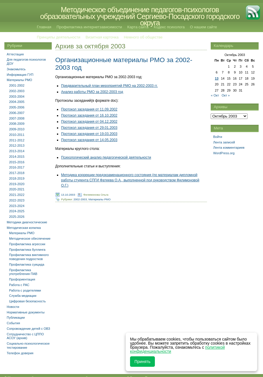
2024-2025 (17, 211)
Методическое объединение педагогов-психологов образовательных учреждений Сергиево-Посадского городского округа (140, 16)
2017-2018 (17, 173)
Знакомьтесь (16, 69)
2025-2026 (17, 216)
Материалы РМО (100, 199)
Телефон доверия (20, 353)
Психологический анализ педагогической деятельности (106, 157)
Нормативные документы (25, 312)
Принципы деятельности (58, 37)
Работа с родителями (25, 290)
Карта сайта (137, 27)
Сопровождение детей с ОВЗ (28, 328)
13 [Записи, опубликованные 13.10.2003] (216, 78)
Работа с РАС (19, 285)
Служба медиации (22, 295)
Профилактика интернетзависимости (89, 27)
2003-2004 (17, 96)
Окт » (226, 95)
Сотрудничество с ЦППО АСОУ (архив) (25, 336)
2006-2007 (17, 113)
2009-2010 (17, 129)
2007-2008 (17, 118)
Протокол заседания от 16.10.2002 (89, 115)
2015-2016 (17, 162)
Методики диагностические (27, 222)
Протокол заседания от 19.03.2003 (89, 134)
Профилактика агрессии (27, 244)
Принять (142, 361)
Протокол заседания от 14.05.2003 (89, 140)
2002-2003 (80, 199)
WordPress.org (223, 153)
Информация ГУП (20, 74)
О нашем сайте (203, 27)
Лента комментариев (228, 147)
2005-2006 (17, 107)
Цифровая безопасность (27, 301)
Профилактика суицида (26, 264)
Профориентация (22, 279)
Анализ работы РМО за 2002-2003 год (92, 92)
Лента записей (224, 142)
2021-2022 (17, 195)
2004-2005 (17, 102)
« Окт (215, 95)
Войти (217, 136)
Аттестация (15, 54)
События (13, 323)
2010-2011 (17, 134)
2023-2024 (17, 206)
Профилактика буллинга (27, 249)
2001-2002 (17, 85)
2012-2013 (17, 145)
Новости (13, 306)
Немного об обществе (143, 37)
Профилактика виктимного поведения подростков (29, 257)
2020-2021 (17, 189)
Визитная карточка (102, 37)
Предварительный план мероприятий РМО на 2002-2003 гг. (109, 86)
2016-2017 (17, 167)
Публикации (16, 317)
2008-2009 (17, 123)
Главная (44, 27)
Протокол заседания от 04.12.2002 (89, 122)
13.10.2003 (68, 194)
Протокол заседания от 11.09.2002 (89, 109)
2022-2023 (17, 200)
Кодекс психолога (169, 27)
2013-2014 (17, 151)
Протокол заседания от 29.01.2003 (89, 128)
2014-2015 (17, 156)
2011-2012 (17, 140)
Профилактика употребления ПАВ (23, 272)
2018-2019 (17, 178)
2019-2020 (17, 184)
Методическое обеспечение (30, 238)
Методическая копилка (24, 227)
